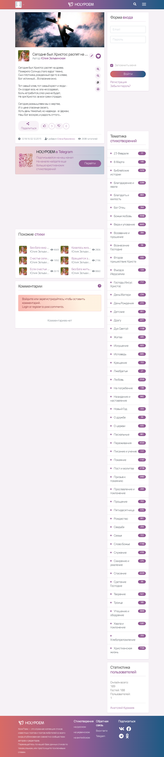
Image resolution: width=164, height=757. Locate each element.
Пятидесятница (128, 510)
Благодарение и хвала (128, 185)
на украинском (82, 732)
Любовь (128, 380)
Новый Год (128, 409)
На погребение (128, 388)
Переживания (128, 443)
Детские (128, 312)
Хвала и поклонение (128, 625)
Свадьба (128, 527)
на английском (82, 737)
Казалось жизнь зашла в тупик (90, 248)
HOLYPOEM (45, 151)
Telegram (100, 736)
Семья (128, 535)
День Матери (128, 295)
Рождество (128, 519)
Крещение (128, 363)
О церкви (128, 426)
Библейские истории (128, 172)
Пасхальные (128, 434)
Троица (128, 603)
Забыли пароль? (120, 86)
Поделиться (28, 126)
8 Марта (128, 162)
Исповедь (128, 354)
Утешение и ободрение (128, 613)
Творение (128, 594)
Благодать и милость (128, 197)
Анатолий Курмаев (122, 708)
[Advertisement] (59, 203)
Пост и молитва (128, 468)
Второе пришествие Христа (128, 259)
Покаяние (128, 460)
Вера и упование (128, 224)
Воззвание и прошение (128, 235)
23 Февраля (128, 153)
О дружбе (128, 417)
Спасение (128, 573)
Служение (128, 553)
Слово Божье (128, 544)
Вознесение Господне (128, 247)
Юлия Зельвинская (53, 58)
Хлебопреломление (128, 638)
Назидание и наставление (128, 399)
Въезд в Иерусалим (128, 272)
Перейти (90, 163)
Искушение (128, 346)
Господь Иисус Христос (128, 284)
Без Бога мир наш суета (45, 248)
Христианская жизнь (128, 650)
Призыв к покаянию (128, 479)
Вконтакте (101, 730)
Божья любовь (128, 216)
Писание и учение (128, 451)
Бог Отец (128, 208)
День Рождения (128, 303)
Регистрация (118, 82)
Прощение (128, 502)
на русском (80, 726)
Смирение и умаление (128, 563)
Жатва (128, 337)
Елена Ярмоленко (66, 138)
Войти (128, 74)
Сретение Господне (128, 584)
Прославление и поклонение (128, 491)
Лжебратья (128, 371)
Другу (128, 320)
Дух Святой (128, 329)
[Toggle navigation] (144, 4)
